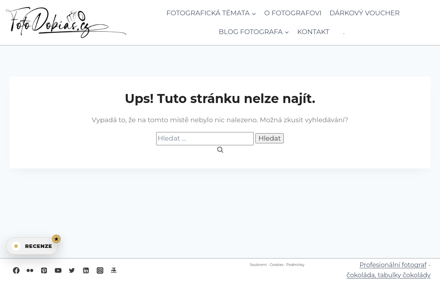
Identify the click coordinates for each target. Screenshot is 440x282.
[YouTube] (58, 270)
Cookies (276, 264)
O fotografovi (292, 13)
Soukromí (258, 264)
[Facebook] (16, 270)
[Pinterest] (43, 270)
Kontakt (313, 32)
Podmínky (295, 264)
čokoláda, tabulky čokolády (388, 275)
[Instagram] (99, 270)
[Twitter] (72, 270)
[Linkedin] (85, 270)
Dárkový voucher (365, 13)
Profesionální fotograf (392, 265)
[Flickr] (30, 270)
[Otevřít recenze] (32, 246)
